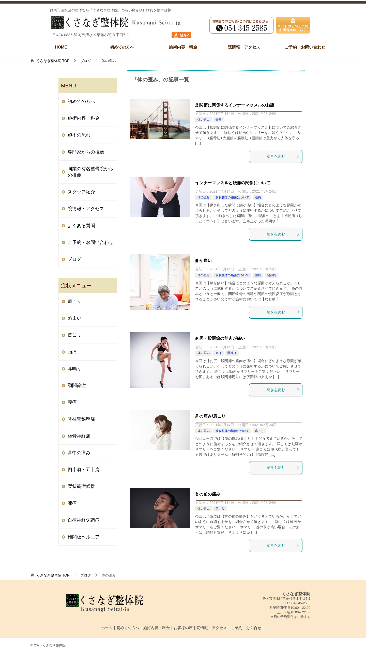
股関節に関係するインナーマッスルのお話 (234, 105)
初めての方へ (122, 47)
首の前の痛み (207, 494)
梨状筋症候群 (81, 486)
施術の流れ (79, 134)
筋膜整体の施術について (232, 197)
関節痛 (271, 275)
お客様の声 (183, 628)
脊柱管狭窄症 (81, 419)
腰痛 (258, 197)
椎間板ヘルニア (84, 536)
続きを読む (283, 156)
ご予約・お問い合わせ (305, 47)
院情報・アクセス (244, 47)
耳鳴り (74, 368)
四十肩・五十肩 (84, 469)
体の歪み (203, 119)
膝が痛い (203, 260)
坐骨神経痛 (79, 436)
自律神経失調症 (84, 520)
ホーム (107, 628)
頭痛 (72, 351)
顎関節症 (77, 385)
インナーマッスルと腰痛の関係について (232, 183)
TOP (52, 61)
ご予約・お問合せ (246, 628)
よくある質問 (81, 225)
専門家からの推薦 (86, 151)
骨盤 (219, 119)
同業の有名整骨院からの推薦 (90, 172)
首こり (220, 508)
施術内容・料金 (183, 47)
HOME (61, 47)
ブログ (74, 259)
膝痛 (258, 275)
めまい (74, 318)
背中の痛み (79, 452)
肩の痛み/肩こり (210, 416)
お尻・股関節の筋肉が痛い (220, 338)
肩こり (259, 431)
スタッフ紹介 (81, 191)
